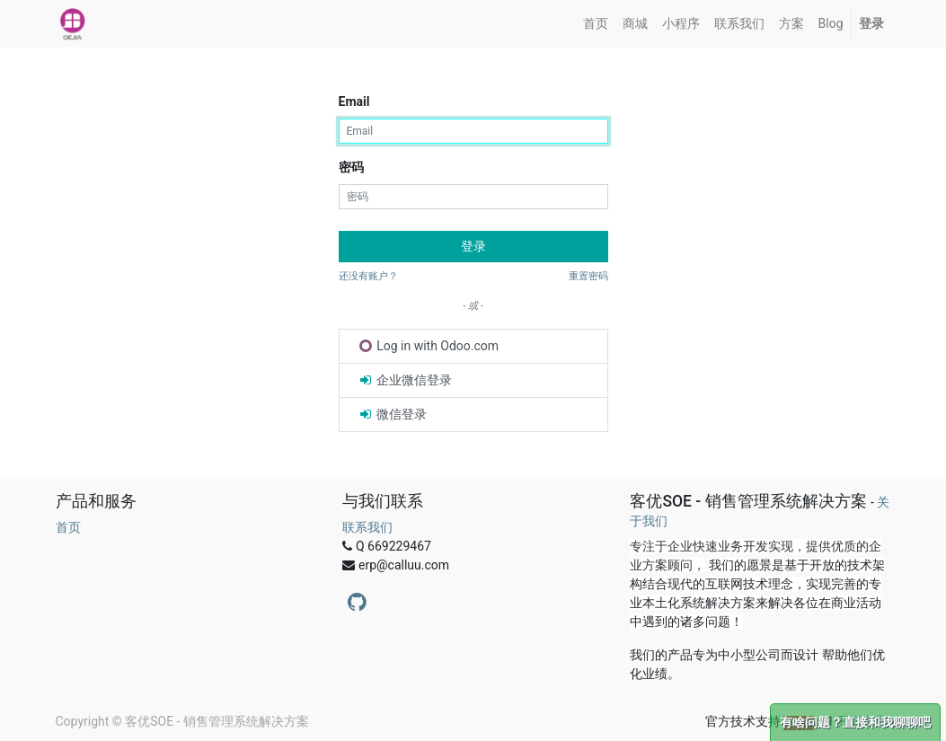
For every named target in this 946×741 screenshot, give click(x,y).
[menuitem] (595, 23)
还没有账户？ (368, 276)
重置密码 (588, 276)
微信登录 (392, 414)
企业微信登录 (405, 380)
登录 (473, 246)
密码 (351, 167)
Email (354, 101)
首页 (68, 527)
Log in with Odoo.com (429, 346)
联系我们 (367, 527)
